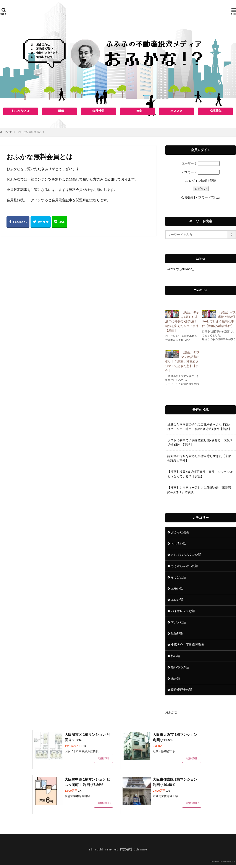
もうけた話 (178, 577)
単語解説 (177, 633)
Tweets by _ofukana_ (179, 269)
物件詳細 (103, 758)
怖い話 (175, 656)
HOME (8, 132)
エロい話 (177, 599)
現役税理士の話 (181, 689)
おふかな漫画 (180, 532)
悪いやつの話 (180, 667)
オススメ (176, 111)
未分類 (175, 678)
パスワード (189, 172)
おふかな (171, 712)
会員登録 (187, 197)
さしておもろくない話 (186, 554)
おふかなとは (20, 111)
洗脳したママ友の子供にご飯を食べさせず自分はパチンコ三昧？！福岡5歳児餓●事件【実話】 (199, 427)
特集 (139, 111)
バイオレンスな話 (183, 611)
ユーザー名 (189, 163)
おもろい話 (178, 543)
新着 (61, 111)
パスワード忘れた (208, 197)
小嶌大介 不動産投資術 (187, 644)
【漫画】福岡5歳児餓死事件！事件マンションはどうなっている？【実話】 (200, 474)
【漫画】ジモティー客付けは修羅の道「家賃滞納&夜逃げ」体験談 (199, 490)
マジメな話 (178, 622)
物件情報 (98, 111)
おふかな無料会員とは (31, 132)
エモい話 (177, 588)
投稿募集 (215, 111)
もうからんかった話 (184, 566)
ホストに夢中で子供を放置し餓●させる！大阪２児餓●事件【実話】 (200, 442)
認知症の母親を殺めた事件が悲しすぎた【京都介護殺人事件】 (199, 458)
